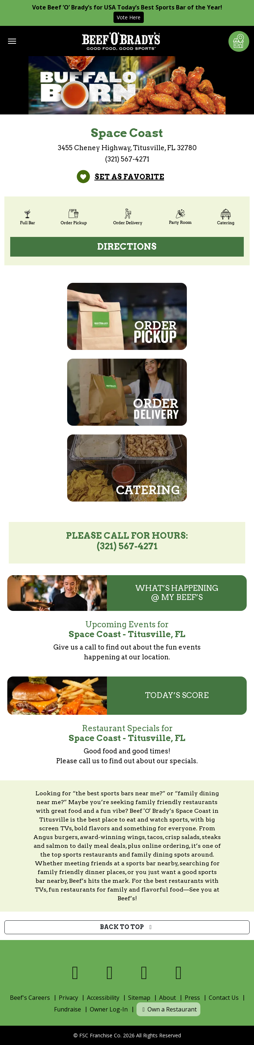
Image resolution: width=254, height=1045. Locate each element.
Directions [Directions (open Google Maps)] (127, 246)
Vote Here (129, 17)
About (167, 998)
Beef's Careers (30, 998)
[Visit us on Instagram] (144, 972)
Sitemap (139, 998)
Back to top (127, 927)
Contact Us (224, 998)
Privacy (68, 998)
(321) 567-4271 (127, 159)
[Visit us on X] (110, 972)
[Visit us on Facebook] (75, 972)
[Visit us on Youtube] (179, 972)
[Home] (121, 41)
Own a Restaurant (168, 1009)
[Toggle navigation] (12, 41)
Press (192, 998)
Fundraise (67, 1009)
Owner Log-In (109, 1009)
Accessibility (103, 998)
